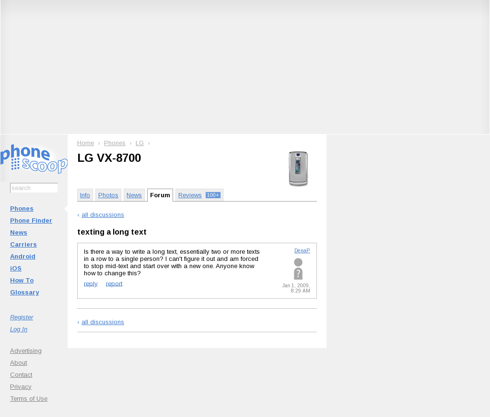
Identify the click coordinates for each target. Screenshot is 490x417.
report (114, 283)
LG (140, 143)
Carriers (23, 244)
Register (21, 317)
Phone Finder (31, 220)
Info (85, 195)
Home (85, 143)
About (18, 362)
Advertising (26, 350)
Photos (108, 195)
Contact (21, 374)
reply (91, 283)
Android (22, 256)
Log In (18, 329)
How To (22, 280)
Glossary (24, 292)
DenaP (302, 250)
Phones (22, 208)
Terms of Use (28, 398)
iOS (16, 268)
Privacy (21, 386)
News (18, 232)
